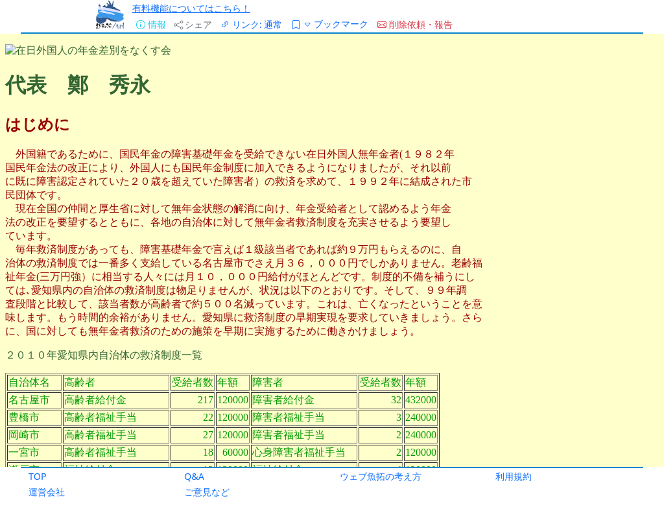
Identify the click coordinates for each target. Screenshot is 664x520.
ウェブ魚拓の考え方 (380, 476)
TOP (38, 476)
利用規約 (513, 476)
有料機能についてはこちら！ (191, 8)
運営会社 (47, 492)
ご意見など (207, 492)
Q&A (194, 476)
